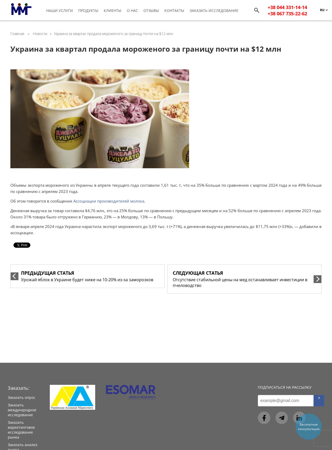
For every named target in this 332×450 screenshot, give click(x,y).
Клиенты (113, 10)
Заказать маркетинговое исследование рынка (21, 430)
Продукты (89, 10)
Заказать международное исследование (22, 409)
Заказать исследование (214, 10)
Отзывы (152, 10)
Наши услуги (60, 10)
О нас (133, 10)
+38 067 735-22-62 (287, 14)
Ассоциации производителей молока (108, 201)
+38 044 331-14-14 (287, 8)
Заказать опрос (21, 397)
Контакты (175, 10)
